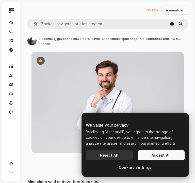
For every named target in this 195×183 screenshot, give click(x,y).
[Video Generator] (11, 94)
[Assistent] (11, 112)
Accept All (161, 155)
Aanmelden (175, 10)
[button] (34, 24)
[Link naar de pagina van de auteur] (32, 40)
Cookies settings (135, 167)
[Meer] (11, 173)
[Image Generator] (11, 85)
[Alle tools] (11, 66)
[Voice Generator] (11, 103)
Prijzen (151, 10)
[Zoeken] (11, 31)
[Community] (11, 50)
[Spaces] (11, 75)
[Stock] (11, 41)
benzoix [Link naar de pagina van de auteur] (45, 44)
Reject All (109, 155)
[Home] (11, 22)
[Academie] (11, 164)
